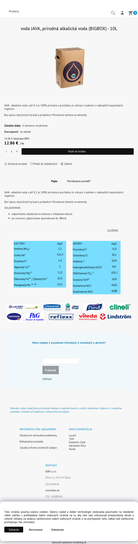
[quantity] (11, 151)
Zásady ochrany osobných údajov (38, 447)
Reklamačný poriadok (31, 441)
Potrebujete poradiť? (79, 181)
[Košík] (131, 13)
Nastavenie (35, 529)
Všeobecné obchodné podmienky (38, 435)
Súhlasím (14, 529)
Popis (54, 181)
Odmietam (57, 529)
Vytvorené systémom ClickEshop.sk (69, 542)
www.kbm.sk (52, 490)
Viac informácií (26, 522)
